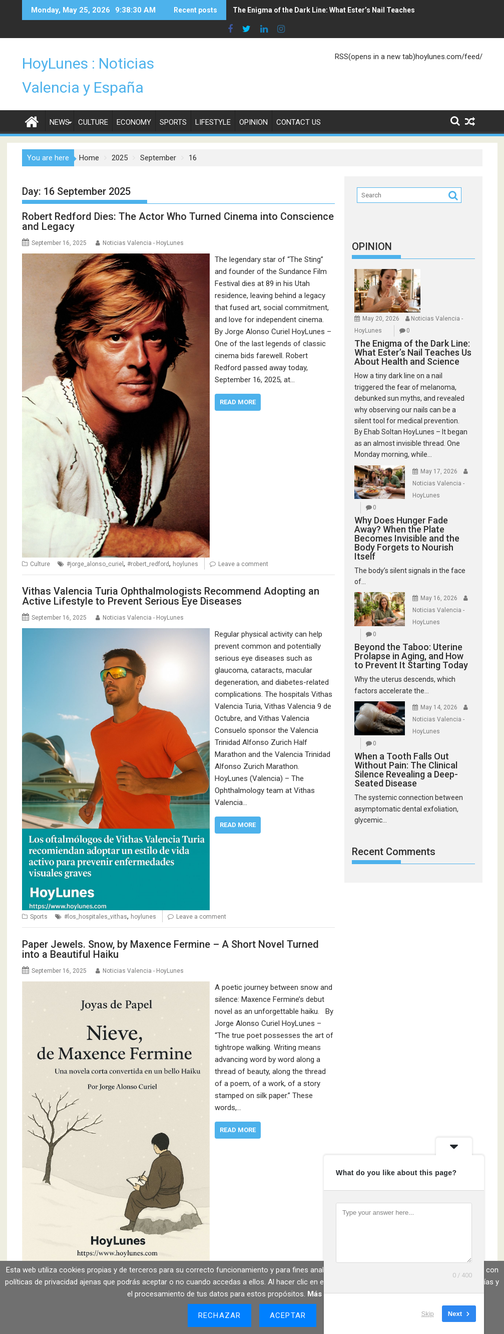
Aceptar (288, 1315)
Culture (93, 104)
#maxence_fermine (203, 1251)
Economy (134, 104)
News (60, 104)
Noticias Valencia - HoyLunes (143, 224)
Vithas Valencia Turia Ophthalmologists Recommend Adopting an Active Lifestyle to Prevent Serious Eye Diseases (170, 578)
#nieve (243, 1251)
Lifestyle (213, 104)
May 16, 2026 (438, 580)
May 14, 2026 (438, 689)
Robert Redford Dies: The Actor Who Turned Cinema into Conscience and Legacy (178, 203)
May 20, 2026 (380, 300)
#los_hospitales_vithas (95, 898)
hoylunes (185, 546)
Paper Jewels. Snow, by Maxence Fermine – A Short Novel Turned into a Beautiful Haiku (170, 931)
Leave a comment (243, 546)
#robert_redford (148, 546)
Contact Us (298, 104)
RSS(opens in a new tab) (375, 38)
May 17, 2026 (438, 453)
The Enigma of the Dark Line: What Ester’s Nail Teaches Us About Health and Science (331, 10)
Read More (238, 384)
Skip (427, 1313)
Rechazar (219, 1315)
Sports (173, 104)
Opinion (253, 104)
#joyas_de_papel (150, 1251)
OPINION (372, 228)
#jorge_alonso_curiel (95, 546)
